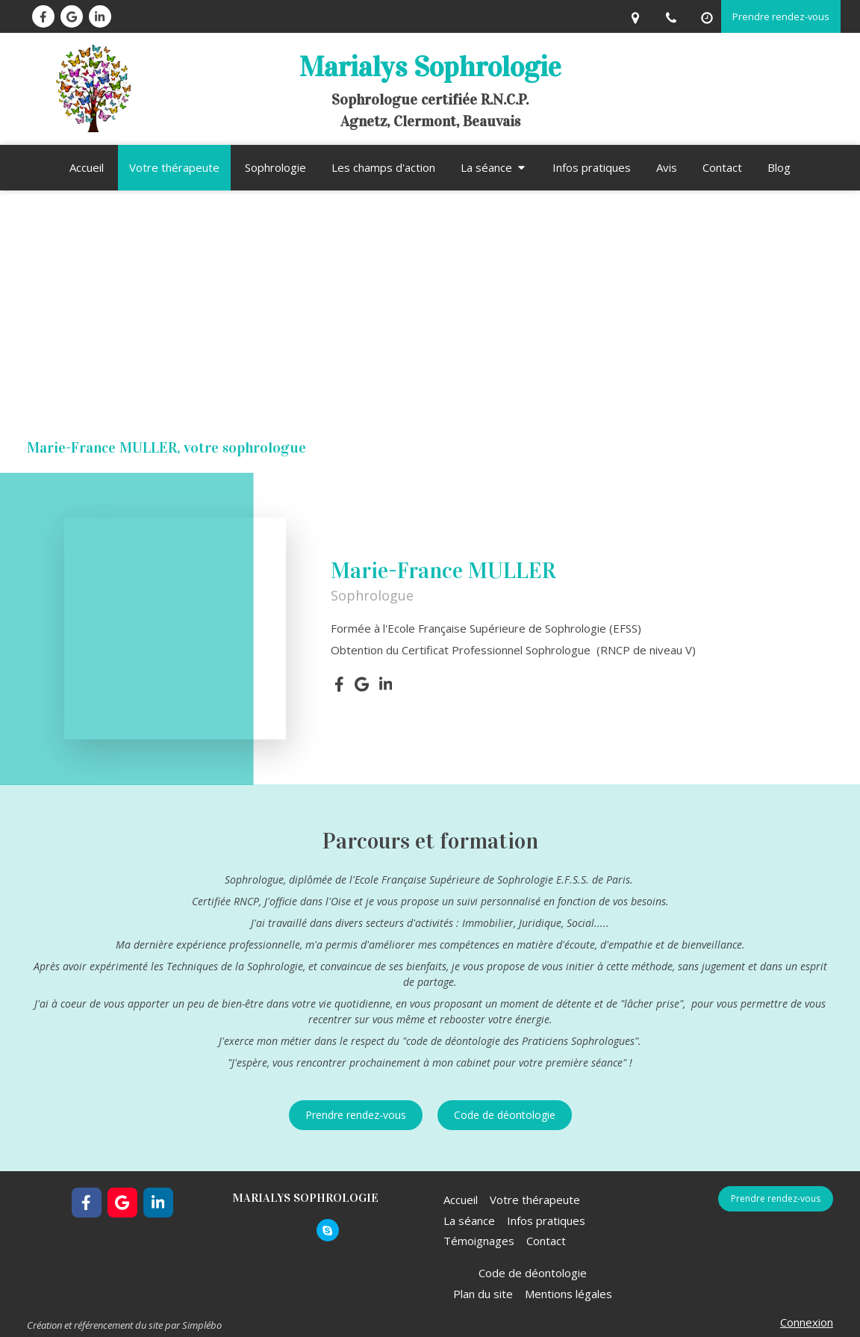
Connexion (806, 1322)
